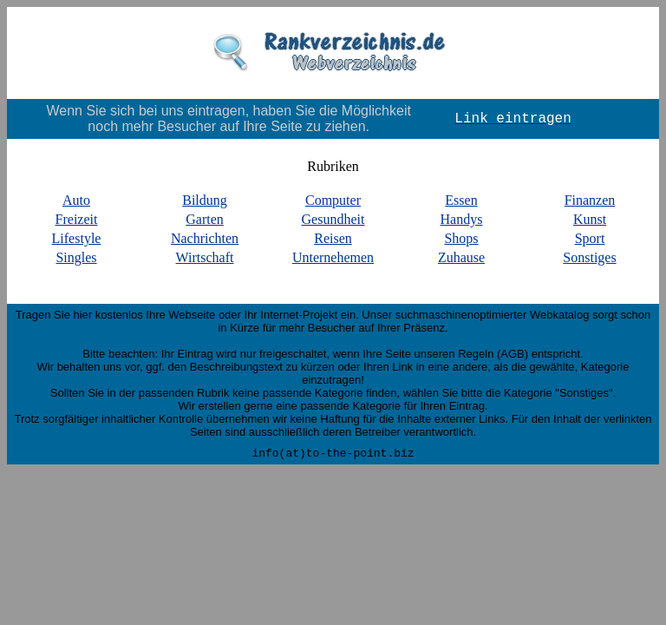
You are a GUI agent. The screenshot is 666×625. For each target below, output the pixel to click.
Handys (462, 219)
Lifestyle (76, 238)
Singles (76, 257)
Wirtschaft (205, 257)
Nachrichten (204, 238)
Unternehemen (333, 257)
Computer (333, 200)
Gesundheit (333, 219)
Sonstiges (589, 257)
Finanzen (590, 200)
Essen (461, 200)
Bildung (204, 200)
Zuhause (461, 257)
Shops (461, 238)
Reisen (333, 238)
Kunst (589, 219)
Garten (205, 219)
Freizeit (77, 219)
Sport (590, 238)
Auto (76, 200)
